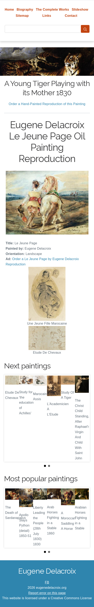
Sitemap (22, 15)
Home (9, 9)
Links (46, 15)
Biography (25, 9)
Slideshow (80, 9)
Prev (10, 418)
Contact (71, 15)
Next (83, 418)
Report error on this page (47, 593)
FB (47, 582)
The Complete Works (52, 9)
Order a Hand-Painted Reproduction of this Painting (47, 104)
